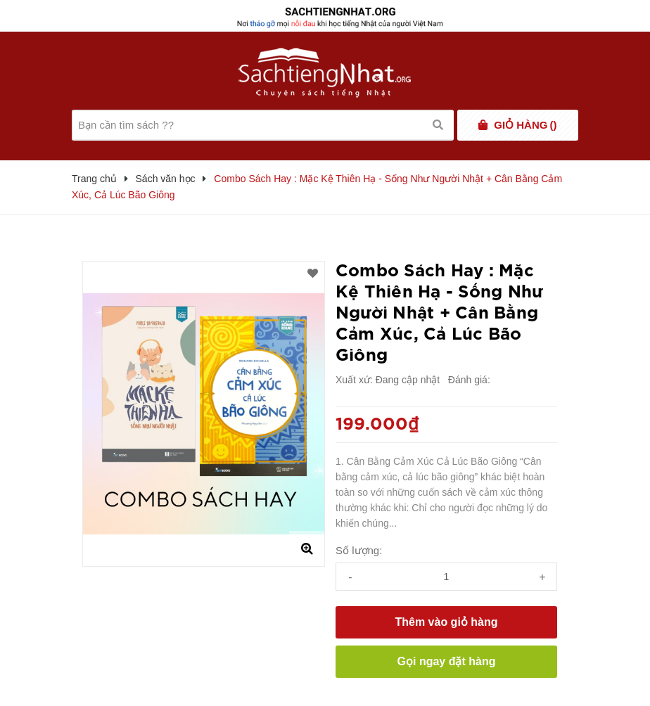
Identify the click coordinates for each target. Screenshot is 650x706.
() (525, 125)
